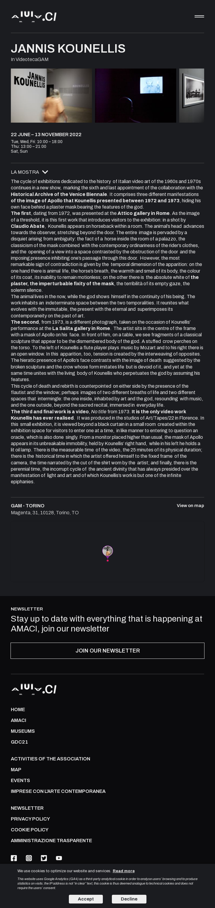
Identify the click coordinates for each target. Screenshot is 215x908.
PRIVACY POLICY (30, 819)
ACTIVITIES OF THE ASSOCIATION (50, 759)
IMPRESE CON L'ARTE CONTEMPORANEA (58, 791)
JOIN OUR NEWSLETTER (107, 651)
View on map (190, 505)
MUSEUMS (23, 731)
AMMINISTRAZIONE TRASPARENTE (51, 840)
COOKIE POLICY (29, 829)
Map (16, 769)
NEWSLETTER (27, 808)
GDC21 (19, 742)
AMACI (18, 720)
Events (20, 780)
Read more (124, 871)
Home (18, 709)
